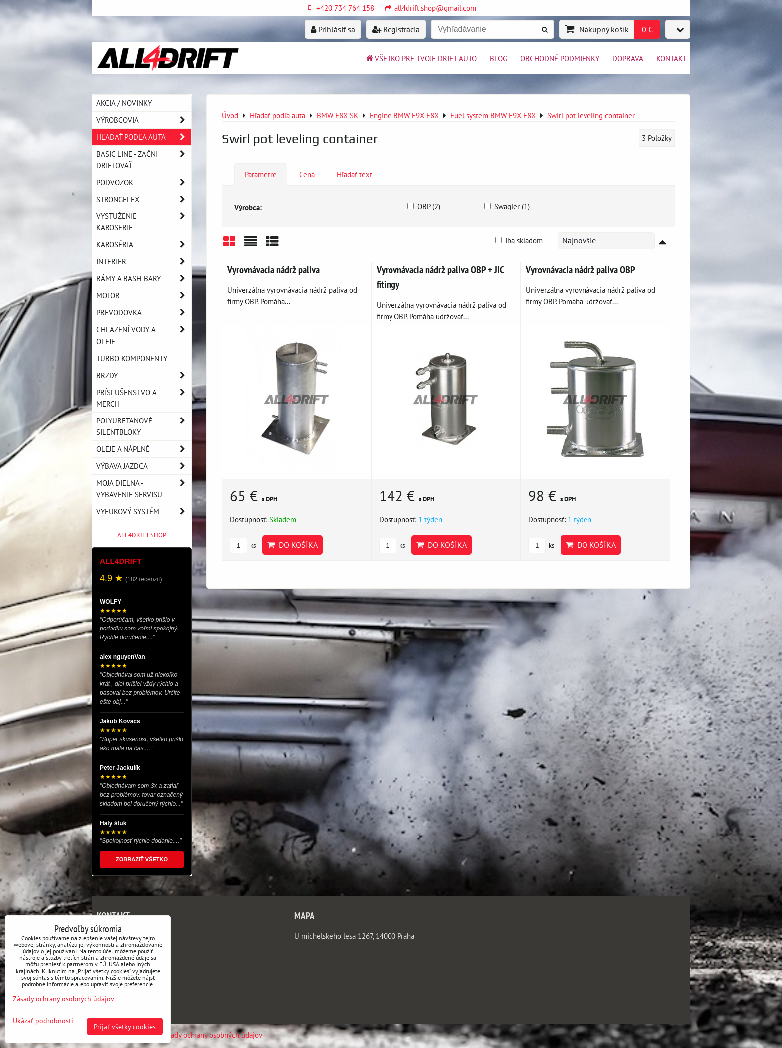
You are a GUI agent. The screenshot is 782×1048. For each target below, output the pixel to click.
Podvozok (143, 182)
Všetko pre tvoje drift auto (421, 58)
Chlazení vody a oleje (143, 335)
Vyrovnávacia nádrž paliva (273, 269)
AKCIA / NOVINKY (124, 103)
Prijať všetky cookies (125, 1026)
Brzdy (143, 375)
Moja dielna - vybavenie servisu (143, 489)
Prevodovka (143, 312)
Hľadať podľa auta (143, 137)
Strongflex (143, 199)
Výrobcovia (143, 120)
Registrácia (396, 29)
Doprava (627, 58)
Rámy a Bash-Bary (143, 278)
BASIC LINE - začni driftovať (143, 160)
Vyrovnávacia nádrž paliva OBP (580, 269)
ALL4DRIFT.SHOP (141, 535)
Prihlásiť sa (333, 29)
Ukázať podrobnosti (43, 1021)
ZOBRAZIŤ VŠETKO (142, 859)
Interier (143, 261)
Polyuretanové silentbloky (143, 426)
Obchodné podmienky (559, 58)
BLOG (498, 58)
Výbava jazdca (143, 466)
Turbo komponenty (131, 358)
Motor (143, 295)
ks (243, 545)
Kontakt (671, 58)
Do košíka (292, 545)
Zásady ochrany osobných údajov (211, 1035)
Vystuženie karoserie (143, 222)
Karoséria (143, 244)
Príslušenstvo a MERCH (143, 398)
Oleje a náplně (143, 449)
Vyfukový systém (143, 511)
